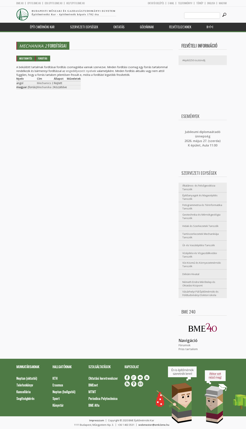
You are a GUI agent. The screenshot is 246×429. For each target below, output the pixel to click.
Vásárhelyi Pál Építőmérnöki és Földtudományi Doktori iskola (200, 293)
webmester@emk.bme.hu (153, 424)
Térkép (199, 3)
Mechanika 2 (45, 87)
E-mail (171, 3)
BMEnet (93, 385)
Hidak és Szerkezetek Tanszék (200, 226)
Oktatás (119, 26)
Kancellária (23, 391)
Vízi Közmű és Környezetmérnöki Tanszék (201, 264)
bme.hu (20, 3)
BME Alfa (93, 405)
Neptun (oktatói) (26, 378)
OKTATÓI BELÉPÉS (156, 3)
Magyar (223, 3)
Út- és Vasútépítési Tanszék (198, 245)
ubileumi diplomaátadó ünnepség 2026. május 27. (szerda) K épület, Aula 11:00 (202, 138)
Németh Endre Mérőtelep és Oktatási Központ (198, 283)
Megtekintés (25, 58)
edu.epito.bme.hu (53, 3)
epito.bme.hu (34, 3)
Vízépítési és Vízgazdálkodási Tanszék (199, 254)
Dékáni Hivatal (190, 274)
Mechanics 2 (45, 83)
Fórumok (184, 345)
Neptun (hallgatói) (63, 391)
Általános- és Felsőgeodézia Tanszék (198, 187)
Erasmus (57, 385)
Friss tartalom (188, 349)
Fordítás (42, 58)
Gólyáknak (147, 26)
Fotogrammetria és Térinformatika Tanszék (202, 206)
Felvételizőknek (180, 26)
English (211, 3)
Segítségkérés (25, 398)
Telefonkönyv (185, 3)
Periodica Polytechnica (102, 398)
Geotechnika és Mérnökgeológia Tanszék (201, 216)
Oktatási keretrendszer (103, 378)
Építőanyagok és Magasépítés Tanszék (200, 197)
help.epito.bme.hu (75, 3)
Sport (56, 398)
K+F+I (210, 26)
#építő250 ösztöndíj (193, 60)
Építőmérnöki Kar (42, 26)
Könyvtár (58, 405)
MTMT (92, 391)
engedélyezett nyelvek (81, 71)
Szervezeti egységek (84, 26)
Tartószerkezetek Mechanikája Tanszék (200, 235)
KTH (54, 378)
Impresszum (96, 420)
